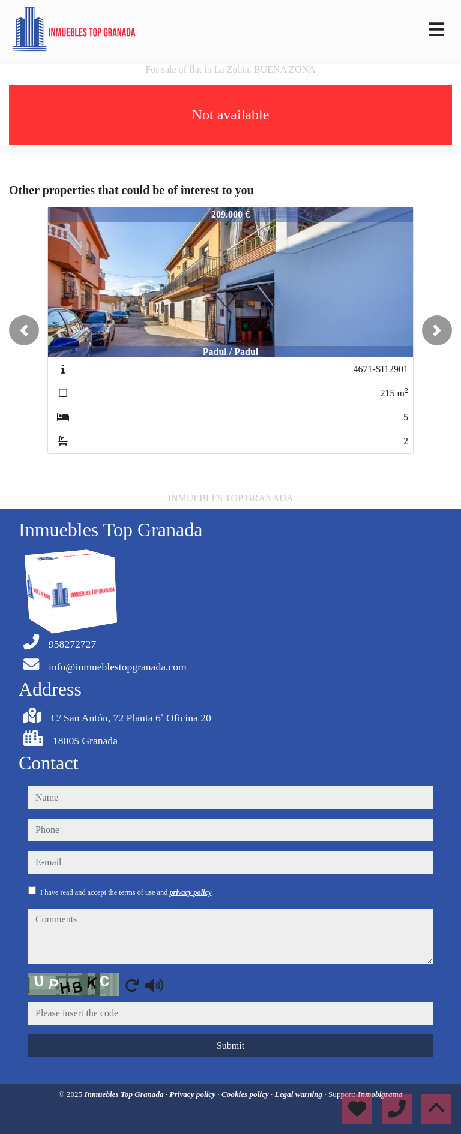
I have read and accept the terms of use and (125, 892)
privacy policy (190, 892)
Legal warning (300, 1094)
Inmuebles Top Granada (125, 1094)
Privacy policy (194, 1094)
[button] (24, 330)
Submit (230, 1045)
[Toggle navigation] (436, 29)
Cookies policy (246, 1094)
